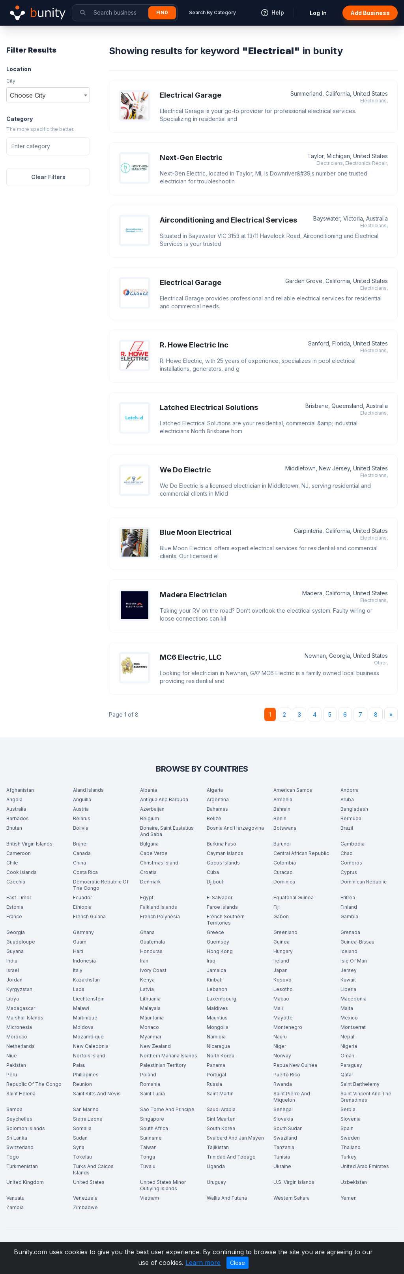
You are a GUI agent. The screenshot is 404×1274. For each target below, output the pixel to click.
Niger (279, 1046)
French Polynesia (160, 916)
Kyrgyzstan (19, 989)
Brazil (346, 828)
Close (237, 1262)
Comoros (351, 863)
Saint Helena (21, 1094)
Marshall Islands (24, 1018)
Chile (12, 863)
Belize (214, 818)
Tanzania (283, 1147)
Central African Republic (301, 853)
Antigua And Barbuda (164, 799)
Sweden (350, 1138)
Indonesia (84, 961)
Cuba (213, 872)
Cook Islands (21, 872)
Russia (214, 1084)
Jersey (348, 970)
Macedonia (353, 999)
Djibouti (215, 882)
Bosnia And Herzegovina (235, 828)
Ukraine (282, 1166)
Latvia (147, 989)
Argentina (218, 799)
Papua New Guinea (295, 1065)
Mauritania (152, 1018)
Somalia (82, 1128)
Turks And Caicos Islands (93, 1169)
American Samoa (292, 790)
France (14, 916)
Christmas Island (159, 863)
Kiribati (215, 980)
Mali (278, 1008)
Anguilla (82, 799)
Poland (148, 1075)
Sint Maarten (221, 1119)
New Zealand (155, 1046)
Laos (78, 989)
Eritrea (347, 897)
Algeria (215, 790)
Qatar (346, 1075)
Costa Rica (85, 872)
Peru (11, 1075)
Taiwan (148, 1147)
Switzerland (20, 1147)
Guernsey (218, 942)
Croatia (148, 872)
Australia (16, 809)
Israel (12, 970)
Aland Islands (88, 790)
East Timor (18, 897)
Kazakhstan (86, 980)
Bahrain (281, 809)
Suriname (151, 1138)
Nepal (347, 1037)
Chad (346, 853)
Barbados (17, 818)
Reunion (82, 1084)
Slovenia (350, 1119)
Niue (11, 1056)
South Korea (221, 1128)
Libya (12, 999)
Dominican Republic (363, 882)
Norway (282, 1056)
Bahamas (217, 809)
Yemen (348, 1198)
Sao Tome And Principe (167, 1109)
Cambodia (352, 844)
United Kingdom (25, 1182)
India (11, 961)
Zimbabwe (85, 1207)
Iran (144, 961)
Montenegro (287, 1027)
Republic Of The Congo (34, 1084)
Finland (348, 907)
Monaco (149, 1027)
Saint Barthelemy (360, 1084)
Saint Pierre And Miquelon (291, 1097)
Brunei (80, 844)
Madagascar (20, 1008)
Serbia (347, 1109)
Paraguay (351, 1065)
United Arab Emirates (364, 1166)
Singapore (152, 1119)
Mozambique (88, 1037)
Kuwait (348, 980)
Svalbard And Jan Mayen (235, 1138)
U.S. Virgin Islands (293, 1182)
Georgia (15, 932)
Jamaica (216, 970)
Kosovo (282, 980)
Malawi (81, 1008)
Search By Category (212, 12)
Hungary (283, 951)
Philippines (86, 1075)
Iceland (348, 951)
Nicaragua (218, 1046)
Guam (79, 942)
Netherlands (20, 1046)
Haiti (78, 951)
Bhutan (14, 828)
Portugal (216, 1075)
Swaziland (285, 1138)
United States (89, 1182)
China (79, 863)
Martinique (85, 1018)
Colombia (284, 863)
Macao (281, 999)
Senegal (283, 1109)
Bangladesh (354, 809)
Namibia (216, 1037)
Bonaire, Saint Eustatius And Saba (167, 831)
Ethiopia (82, 907)
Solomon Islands (25, 1128)
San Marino (86, 1109)
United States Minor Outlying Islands (163, 1185)
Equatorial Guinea (293, 897)
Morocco (16, 1037)
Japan (280, 970)
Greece (215, 932)
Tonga (147, 1157)
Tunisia (281, 1157)
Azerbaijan (152, 809)
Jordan (14, 980)
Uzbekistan (353, 1182)
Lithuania (150, 999)
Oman (347, 1056)
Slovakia (283, 1119)
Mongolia (217, 1027)
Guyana (15, 951)
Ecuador (82, 897)
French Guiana (89, 916)
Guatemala (152, 942)
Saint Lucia (152, 1094)
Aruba (347, 799)
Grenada (350, 932)
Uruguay (216, 1182)
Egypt (146, 897)
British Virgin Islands (29, 844)
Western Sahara (291, 1198)
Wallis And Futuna (227, 1198)
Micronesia (19, 1027)
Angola (14, 799)
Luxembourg (221, 999)
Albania (148, 790)
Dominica (284, 882)
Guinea (281, 942)
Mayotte (283, 1018)
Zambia (15, 1207)
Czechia (15, 882)
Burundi (282, 844)
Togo (12, 1157)
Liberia (348, 989)
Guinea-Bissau (357, 942)
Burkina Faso (221, 844)
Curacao (283, 872)
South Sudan (288, 1128)
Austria (81, 809)
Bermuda (350, 818)
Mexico (349, 1018)
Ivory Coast (153, 970)
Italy (77, 970)
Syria (78, 1147)
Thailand (350, 1147)
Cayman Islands (225, 853)
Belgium (149, 818)
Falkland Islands (158, 907)
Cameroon (18, 853)
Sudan (80, 1138)
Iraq (211, 961)
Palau (79, 1065)
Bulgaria (149, 844)
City (10, 81)
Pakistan (16, 1065)
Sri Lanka (16, 1138)
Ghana (147, 932)
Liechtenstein (89, 999)
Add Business (370, 12)
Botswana (284, 828)
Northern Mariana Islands (168, 1056)
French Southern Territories (226, 920)
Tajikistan (218, 1147)
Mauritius (217, 1018)
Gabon (281, 916)
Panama (216, 1065)
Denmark (150, 882)
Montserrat (353, 1027)
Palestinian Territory (163, 1065)
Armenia (282, 799)
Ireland (281, 961)
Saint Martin (220, 1094)
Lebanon (217, 989)
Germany (83, 932)
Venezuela (85, 1198)
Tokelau (82, 1157)
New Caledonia (90, 1046)
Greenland (285, 932)
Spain (347, 1128)
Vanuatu (15, 1198)
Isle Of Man (353, 961)
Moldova (83, 1027)
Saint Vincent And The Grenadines (365, 1097)
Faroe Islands (222, 907)
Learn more (203, 1262)
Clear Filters (48, 177)
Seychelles (19, 1119)
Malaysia (150, 1008)
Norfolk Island (89, 1056)
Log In (318, 12)
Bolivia (80, 828)
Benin (279, 818)
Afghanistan (20, 790)
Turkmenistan (22, 1166)
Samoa (14, 1109)
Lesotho (283, 989)
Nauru (280, 1037)
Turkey (348, 1157)
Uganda (216, 1166)
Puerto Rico (286, 1075)
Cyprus (348, 872)
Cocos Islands (223, 863)
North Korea (220, 1056)
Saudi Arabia (221, 1109)
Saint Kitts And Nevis (97, 1094)
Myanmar (150, 1037)
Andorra (349, 790)
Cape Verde (154, 853)
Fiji (276, 907)
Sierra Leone (88, 1119)
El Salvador (219, 897)
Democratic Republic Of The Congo (101, 885)
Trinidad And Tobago (231, 1157)
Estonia (14, 907)
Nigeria (348, 1046)
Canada (82, 853)
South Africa (154, 1128)
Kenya (147, 980)
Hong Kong (220, 951)
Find (162, 12)
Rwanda (282, 1084)
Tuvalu (147, 1166)
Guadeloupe (20, 942)
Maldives (217, 1008)
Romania (150, 1084)
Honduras (151, 951)
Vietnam (149, 1198)
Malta (346, 1008)
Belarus (81, 818)
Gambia (349, 916)
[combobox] (48, 94)
